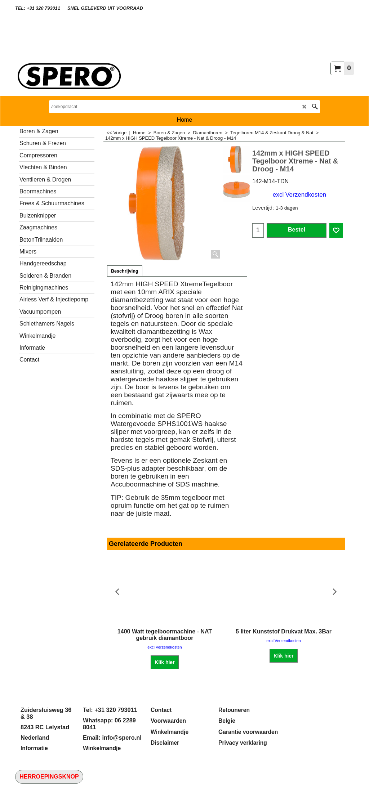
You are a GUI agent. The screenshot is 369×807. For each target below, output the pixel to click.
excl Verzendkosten (299, 194)
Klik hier (164, 662)
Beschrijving (124, 271)
